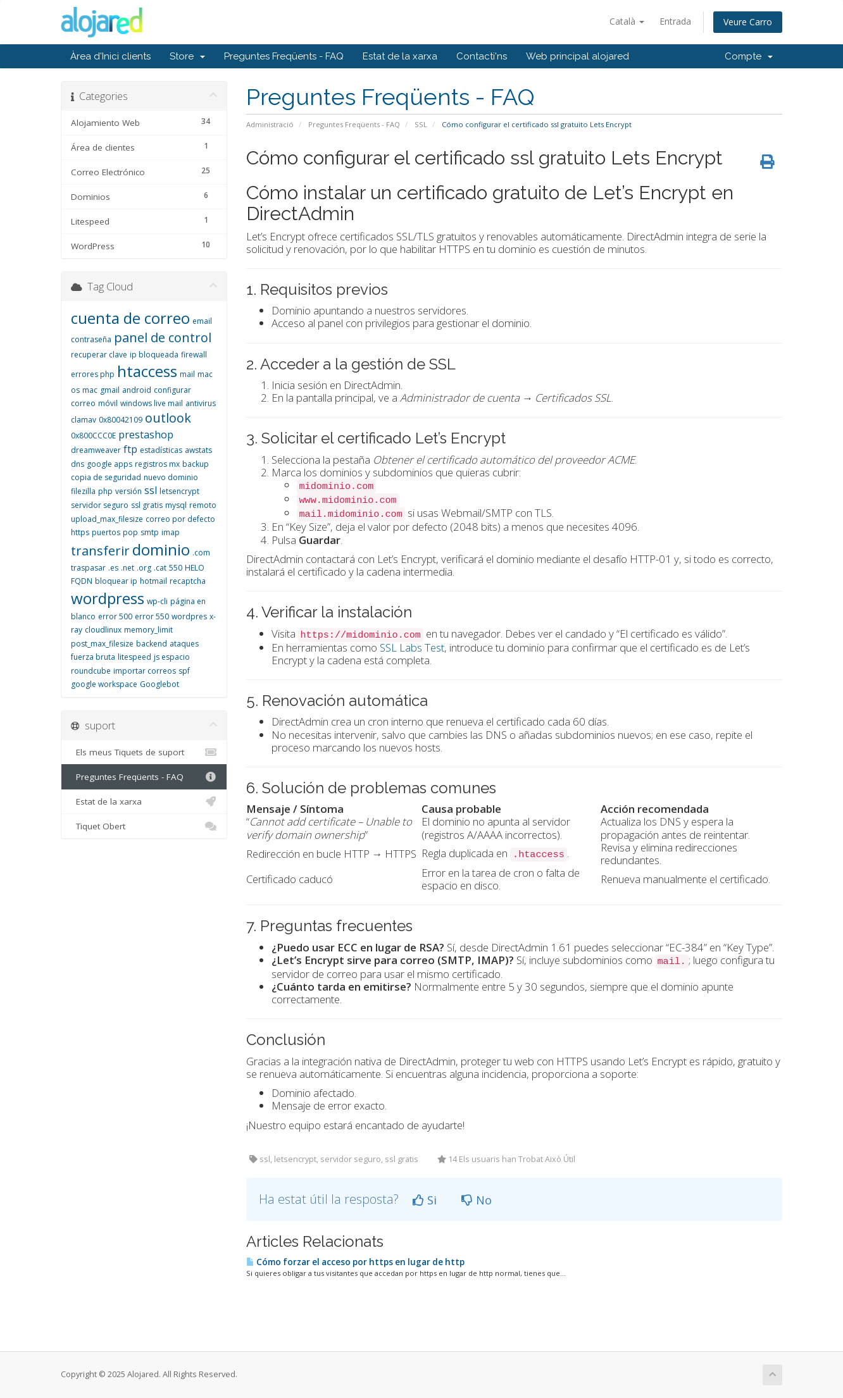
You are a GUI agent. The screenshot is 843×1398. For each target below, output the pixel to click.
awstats (198, 450)
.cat (160, 567)
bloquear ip (116, 581)
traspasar (88, 567)
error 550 (152, 616)
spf (184, 670)
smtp (149, 532)
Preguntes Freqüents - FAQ (284, 56)
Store (187, 56)
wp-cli (157, 601)
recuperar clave (99, 354)
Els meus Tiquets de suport (144, 752)
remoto (202, 505)
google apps (109, 464)
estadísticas (161, 450)
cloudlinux (103, 629)
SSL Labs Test (412, 647)
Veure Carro (747, 22)
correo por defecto (180, 519)
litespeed (134, 657)
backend (151, 643)
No (476, 1200)
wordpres (189, 616)
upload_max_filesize (107, 519)
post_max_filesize (102, 643)
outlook (168, 417)
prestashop (145, 435)
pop (130, 532)
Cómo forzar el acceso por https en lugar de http (355, 1262)
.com (201, 552)
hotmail (153, 581)
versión (128, 491)
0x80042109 (120, 419)
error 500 (115, 616)
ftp (130, 449)
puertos (106, 532)
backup (195, 464)
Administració (270, 124)
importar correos (144, 670)
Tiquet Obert (144, 826)
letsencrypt (179, 491)
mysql (176, 505)
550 (175, 567)
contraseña (91, 339)
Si (425, 1200)
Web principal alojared (577, 56)
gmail (110, 390)
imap (170, 532)
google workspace (104, 684)
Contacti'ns (481, 56)
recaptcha (188, 581)
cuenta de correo (130, 317)
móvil (108, 403)
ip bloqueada (154, 354)
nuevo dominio (171, 477)
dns (77, 464)
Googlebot (159, 684)
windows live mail (151, 403)
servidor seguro (99, 505)
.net (127, 567)
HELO (194, 567)
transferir (100, 550)
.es (113, 567)
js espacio (172, 657)
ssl (150, 490)
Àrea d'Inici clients (110, 56)
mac (89, 390)
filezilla (83, 491)
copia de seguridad (106, 477)
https (80, 532)
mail (187, 374)
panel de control (162, 337)
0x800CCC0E (93, 435)
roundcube (91, 670)
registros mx (157, 464)
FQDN (81, 581)
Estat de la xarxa (400, 56)
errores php (93, 374)
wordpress (107, 598)
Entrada (675, 21)
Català (626, 21)
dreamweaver (96, 450)
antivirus (200, 403)
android (136, 390)
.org (144, 567)
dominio (161, 549)
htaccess (147, 371)
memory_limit (148, 629)
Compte (749, 56)
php (105, 491)
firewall (194, 354)
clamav (83, 419)
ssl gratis (147, 505)
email (202, 321)
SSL (421, 124)
